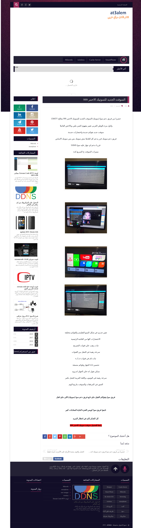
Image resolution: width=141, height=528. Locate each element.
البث (121, 506)
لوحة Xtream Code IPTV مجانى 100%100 (25, 174)
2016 (30, 341)
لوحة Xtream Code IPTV (60, 499)
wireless (80, 60)
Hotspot (108, 487)
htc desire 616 (108, 497)
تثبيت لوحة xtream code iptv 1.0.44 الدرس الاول (26, 288)
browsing (122, 497)
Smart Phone (108, 492)
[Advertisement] (70, 39)
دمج (122, 511)
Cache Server (94, 60)
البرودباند (108, 506)
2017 (30, 338)
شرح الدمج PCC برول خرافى (26, 316)
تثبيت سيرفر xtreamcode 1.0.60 (25, 259)
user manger (64, 492)
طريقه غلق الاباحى (107, 511)
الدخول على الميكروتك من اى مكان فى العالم (26, 204)
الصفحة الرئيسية (121, 5)
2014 (30, 345)
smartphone (31, 146)
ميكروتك (122, 516)
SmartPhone (110, 60)
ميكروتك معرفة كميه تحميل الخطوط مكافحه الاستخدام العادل (107, 516)
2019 (30, 334)
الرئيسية (117, 106)
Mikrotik (68, 60)
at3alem (108, 525)
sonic (110, 106)
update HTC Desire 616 (28, 232)
